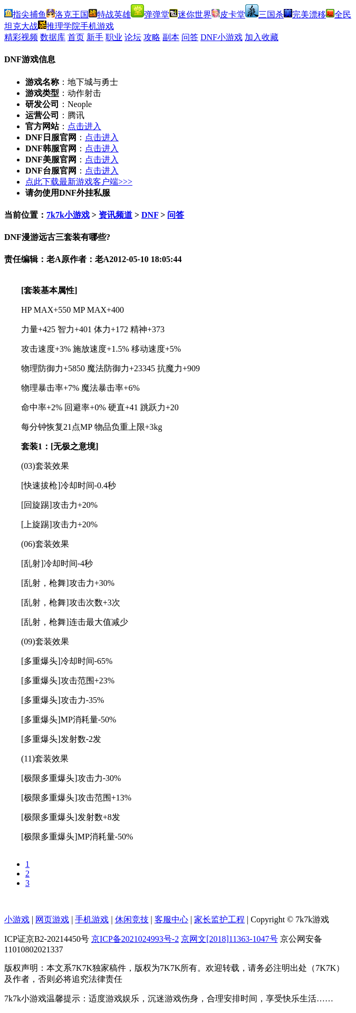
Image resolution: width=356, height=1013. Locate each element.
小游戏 (17, 919)
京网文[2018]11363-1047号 (229, 938)
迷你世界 (190, 14)
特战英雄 (110, 14)
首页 (76, 37)
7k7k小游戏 (68, 214)
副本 (170, 37)
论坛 (132, 37)
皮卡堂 (228, 14)
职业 (113, 37)
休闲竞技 (132, 919)
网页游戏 (52, 919)
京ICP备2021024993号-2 (135, 938)
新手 (94, 37)
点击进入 (84, 126)
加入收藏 (261, 37)
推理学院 (59, 26)
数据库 (52, 37)
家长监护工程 (219, 919)
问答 (189, 37)
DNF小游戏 (221, 37)
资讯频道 (115, 214)
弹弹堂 (150, 14)
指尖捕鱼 (25, 14)
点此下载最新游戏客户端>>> (78, 181)
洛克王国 (67, 14)
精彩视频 (21, 37)
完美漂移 (305, 14)
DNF (149, 214)
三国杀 (264, 14)
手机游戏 (97, 26)
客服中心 (171, 919)
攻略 (151, 37)
